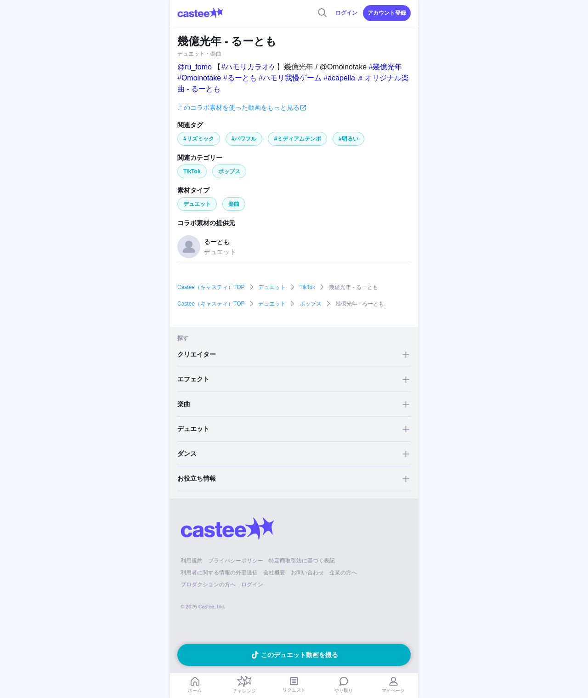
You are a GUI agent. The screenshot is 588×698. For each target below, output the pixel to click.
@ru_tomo (194, 67)
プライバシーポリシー (235, 560)
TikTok (192, 171)
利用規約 (192, 560)
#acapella (339, 78)
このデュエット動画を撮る (299, 654)
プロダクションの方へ (208, 584)
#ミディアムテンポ (297, 139)
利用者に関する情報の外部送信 (219, 572)
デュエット (197, 204)
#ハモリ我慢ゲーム (290, 78)
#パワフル (244, 139)
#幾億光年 (385, 67)
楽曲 (233, 204)
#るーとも (240, 78)
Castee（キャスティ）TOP (210, 287)
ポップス (229, 171)
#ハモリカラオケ (249, 67)
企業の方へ (343, 572)
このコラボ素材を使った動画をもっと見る (238, 107)
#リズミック (198, 139)
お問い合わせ (307, 572)
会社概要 (274, 572)
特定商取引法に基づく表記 (302, 560)
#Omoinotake (199, 78)
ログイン (346, 13)
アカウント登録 (387, 13)
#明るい (348, 139)
